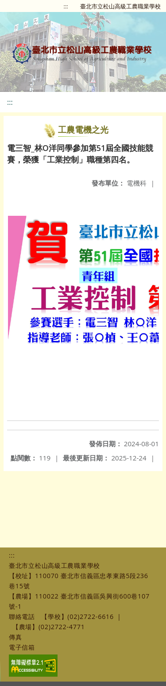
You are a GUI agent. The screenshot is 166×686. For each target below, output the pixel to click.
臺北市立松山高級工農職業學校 (120, 6)
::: (66, 6)
